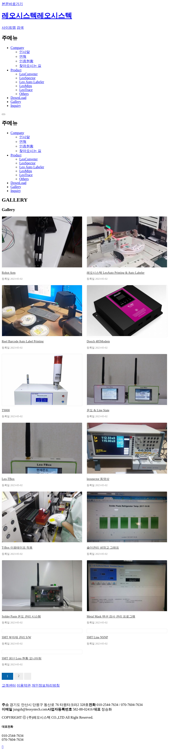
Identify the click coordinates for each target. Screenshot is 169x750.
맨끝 (27, 676)
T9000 (6, 410)
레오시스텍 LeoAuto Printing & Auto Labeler (115, 272)
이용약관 (24, 685)
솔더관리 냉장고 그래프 (103, 547)
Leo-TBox (8, 479)
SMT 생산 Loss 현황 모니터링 (21, 658)
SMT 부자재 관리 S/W (16, 637)
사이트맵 (9, 27)
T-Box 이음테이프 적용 (17, 547)
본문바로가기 (12, 4)
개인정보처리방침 (46, 685)
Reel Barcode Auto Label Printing (23, 341)
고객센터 (9, 685)
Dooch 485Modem (98, 341)
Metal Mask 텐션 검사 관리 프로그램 (111, 616)
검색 (20, 27)
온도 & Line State (98, 410)
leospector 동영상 (98, 479)
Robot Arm (9, 272)
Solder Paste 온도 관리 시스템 (21, 616)
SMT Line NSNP (97, 637)
